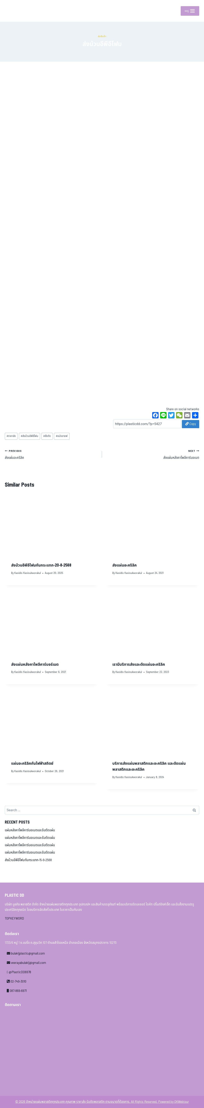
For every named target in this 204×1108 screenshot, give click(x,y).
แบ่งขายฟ (62, 436)
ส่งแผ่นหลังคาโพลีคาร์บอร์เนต (35, 665)
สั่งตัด (47, 436)
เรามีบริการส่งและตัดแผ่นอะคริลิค (138, 665)
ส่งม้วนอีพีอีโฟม (29, 436)
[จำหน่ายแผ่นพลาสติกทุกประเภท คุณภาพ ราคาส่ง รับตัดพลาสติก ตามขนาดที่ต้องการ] (14, 11)
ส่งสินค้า (102, 36)
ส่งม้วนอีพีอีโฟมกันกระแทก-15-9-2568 (28, 860)
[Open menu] (190, 11)
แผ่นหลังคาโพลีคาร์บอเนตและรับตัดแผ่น (30, 830)
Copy (190, 424)
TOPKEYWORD (14, 918)
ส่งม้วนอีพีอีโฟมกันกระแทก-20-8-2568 (41, 565)
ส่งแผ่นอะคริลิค (52, 454)
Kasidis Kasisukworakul (27, 573)
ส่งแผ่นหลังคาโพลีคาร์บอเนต (152, 454)
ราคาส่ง (11, 436)
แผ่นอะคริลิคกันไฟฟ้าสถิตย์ (32, 763)
